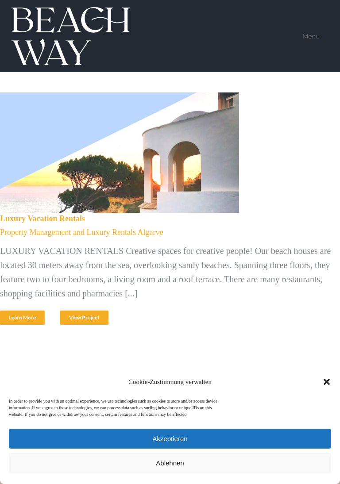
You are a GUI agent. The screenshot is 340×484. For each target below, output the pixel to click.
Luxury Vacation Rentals (42, 218)
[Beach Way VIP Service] (72, 11)
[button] (326, 381)
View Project (84, 317)
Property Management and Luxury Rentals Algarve (81, 232)
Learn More (22, 317)
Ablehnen (170, 463)
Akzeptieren (169, 438)
